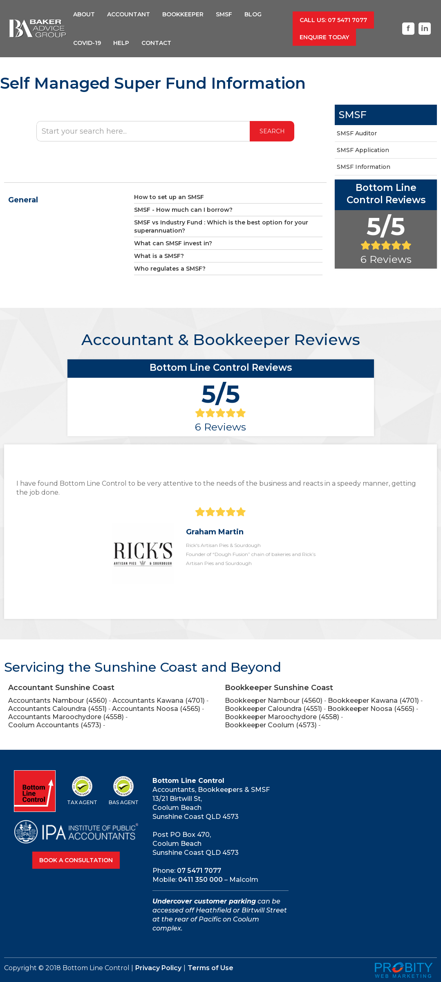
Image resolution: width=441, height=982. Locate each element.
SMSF (224, 14)
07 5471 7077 (199, 870)
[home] (37, 29)
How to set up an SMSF (169, 197)
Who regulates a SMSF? (170, 268)
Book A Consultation (76, 860)
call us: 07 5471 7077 (333, 20)
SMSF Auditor (357, 133)
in (424, 28)
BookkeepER (183, 14)
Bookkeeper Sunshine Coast (279, 687)
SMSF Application (363, 150)
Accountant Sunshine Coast (61, 687)
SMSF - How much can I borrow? (183, 209)
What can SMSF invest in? (173, 243)
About (84, 14)
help (121, 43)
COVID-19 (87, 43)
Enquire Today (324, 37)
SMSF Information (363, 166)
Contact (156, 43)
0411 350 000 (200, 879)
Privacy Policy (158, 968)
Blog (253, 14)
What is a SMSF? (159, 256)
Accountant (128, 14)
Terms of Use (210, 968)
